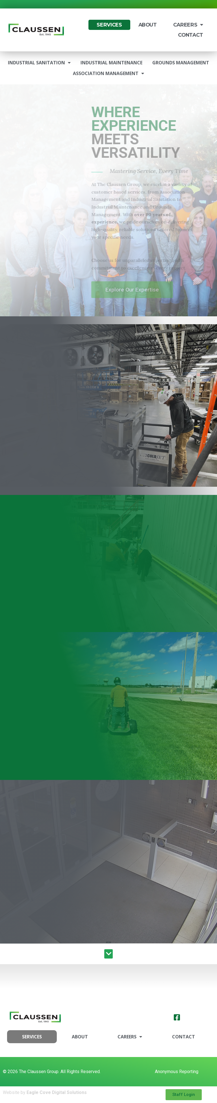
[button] (108, 954)
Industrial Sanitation (39, 63)
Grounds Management (180, 63)
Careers (188, 25)
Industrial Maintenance (111, 63)
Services (109, 25)
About (147, 25)
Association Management (108, 73)
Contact (190, 35)
